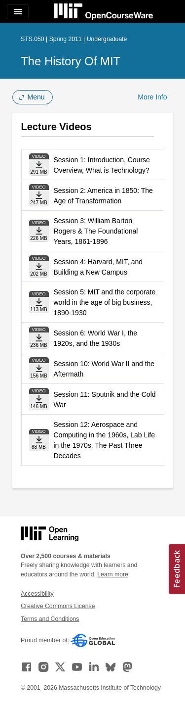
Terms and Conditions (50, 618)
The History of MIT (70, 61)
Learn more (112, 574)
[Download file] (39, 164)
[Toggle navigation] (18, 11)
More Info (152, 97)
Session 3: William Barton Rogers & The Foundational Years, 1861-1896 (96, 231)
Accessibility (37, 593)
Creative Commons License (58, 606)
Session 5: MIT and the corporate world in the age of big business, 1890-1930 (105, 302)
